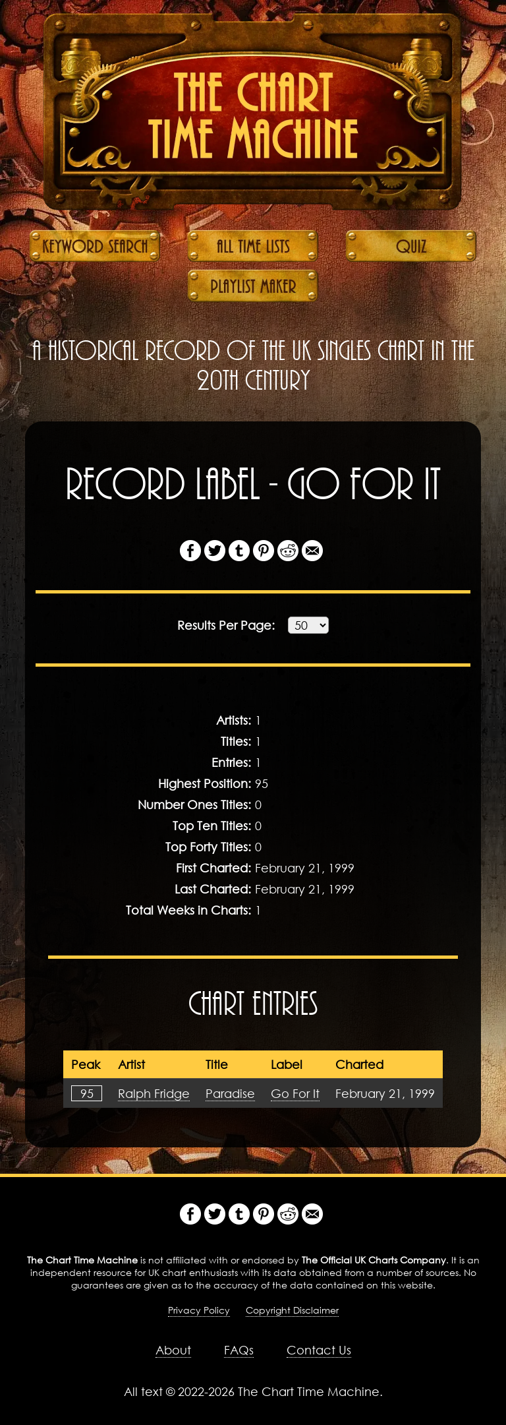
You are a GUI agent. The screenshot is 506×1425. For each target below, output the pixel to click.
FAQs (239, 1350)
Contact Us (319, 1350)
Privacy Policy (199, 1310)
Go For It (295, 1093)
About (173, 1350)
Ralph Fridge (154, 1093)
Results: (226, 625)
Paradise (230, 1093)
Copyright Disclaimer (292, 1310)
